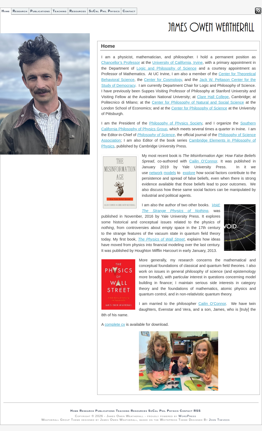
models (170, 173)
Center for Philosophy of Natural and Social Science (198, 102)
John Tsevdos (219, 419)
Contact (129, 11)
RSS (197, 410)
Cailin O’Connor (203, 161)
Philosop (225, 135)
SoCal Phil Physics (104, 11)
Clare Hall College (213, 97)
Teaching (60, 11)
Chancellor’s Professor (120, 62)
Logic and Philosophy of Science (166, 68)
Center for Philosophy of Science (199, 108)
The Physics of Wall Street (161, 239)
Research (20, 11)
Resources (77, 11)
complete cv (115, 324)
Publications (40, 11)
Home (6, 11)
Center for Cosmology (163, 80)
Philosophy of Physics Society (175, 123)
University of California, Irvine (177, 62)
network (155, 173)
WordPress (187, 416)
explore (189, 173)
